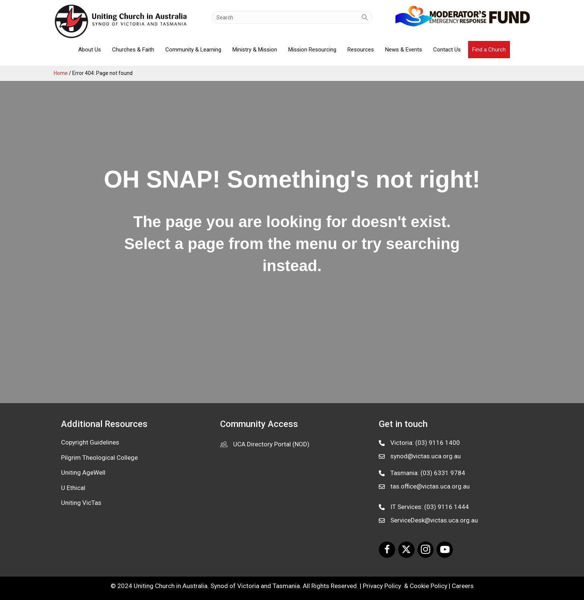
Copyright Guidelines (90, 442)
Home (61, 73)
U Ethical (73, 487)
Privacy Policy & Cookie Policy (405, 586)
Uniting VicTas (81, 502)
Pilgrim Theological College (99, 457)
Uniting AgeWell (83, 472)
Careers (463, 586)
